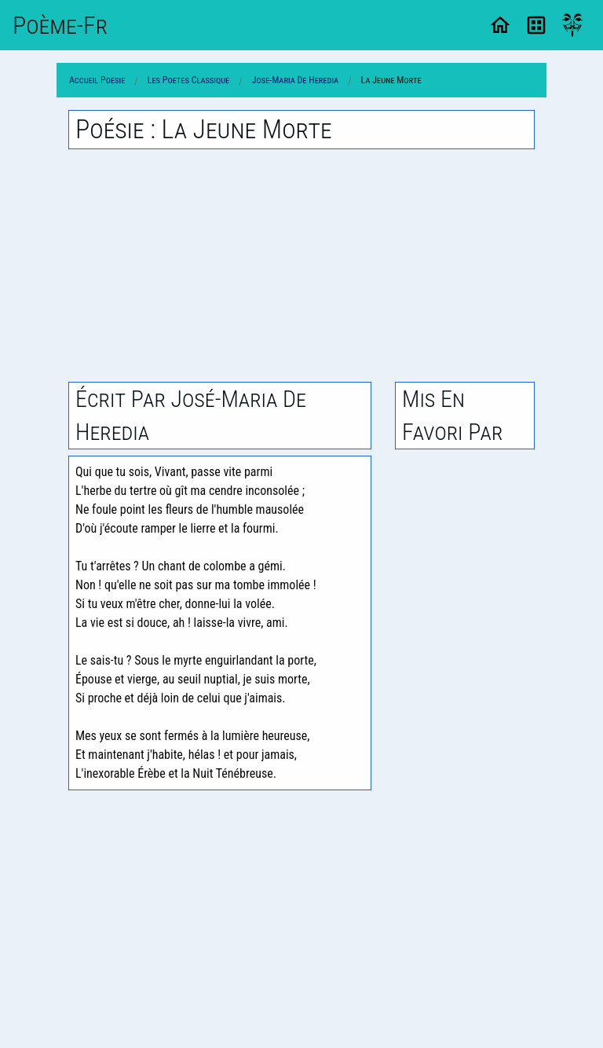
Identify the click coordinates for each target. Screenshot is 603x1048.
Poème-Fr (60, 25)
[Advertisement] (301, 266)
